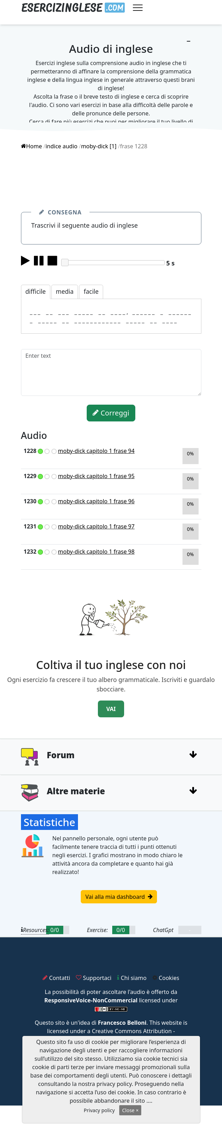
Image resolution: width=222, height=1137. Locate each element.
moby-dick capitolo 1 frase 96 (96, 501)
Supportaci (93, 978)
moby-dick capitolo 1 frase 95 (96, 476)
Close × (130, 1110)
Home (31, 146)
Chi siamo (131, 978)
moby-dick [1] (99, 146)
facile (91, 291)
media (65, 291)
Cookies (165, 978)
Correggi (111, 413)
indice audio (61, 146)
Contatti (56, 978)
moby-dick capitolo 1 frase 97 (96, 526)
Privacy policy (99, 1110)
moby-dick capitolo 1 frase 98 (96, 551)
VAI (111, 709)
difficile (36, 291)
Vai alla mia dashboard (118, 897)
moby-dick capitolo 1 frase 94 (96, 451)
